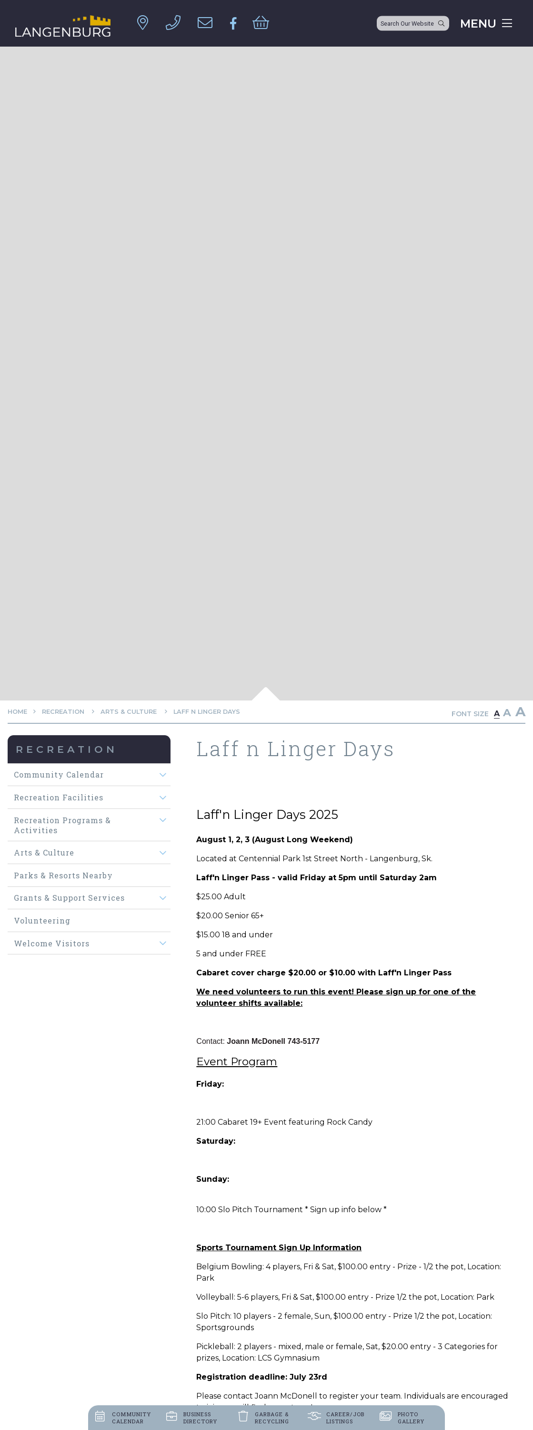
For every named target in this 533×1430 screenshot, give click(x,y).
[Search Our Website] (413, 23)
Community (131, 1418)
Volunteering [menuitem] (42, 920)
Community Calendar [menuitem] (59, 774)
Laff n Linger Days (206, 711)
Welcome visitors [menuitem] (52, 943)
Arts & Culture (130, 711)
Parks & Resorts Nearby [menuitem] (63, 875)
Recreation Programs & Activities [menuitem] (62, 825)
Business (200, 1418)
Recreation (64, 711)
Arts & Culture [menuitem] (44, 852)
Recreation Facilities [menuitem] (58, 797)
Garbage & (272, 1418)
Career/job (345, 1418)
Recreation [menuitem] (67, 749)
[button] (163, 775)
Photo (411, 1418)
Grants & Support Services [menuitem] (69, 898)
